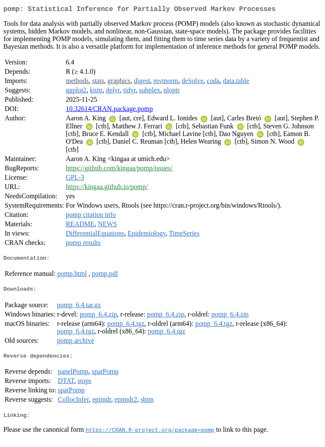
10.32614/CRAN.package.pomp (109, 110)
